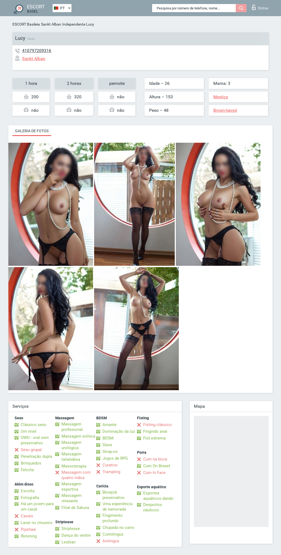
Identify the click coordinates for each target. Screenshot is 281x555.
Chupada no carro (118, 527)
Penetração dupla (36, 456)
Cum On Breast (156, 465)
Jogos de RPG (115, 458)
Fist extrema (154, 438)
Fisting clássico (157, 424)
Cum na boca (155, 459)
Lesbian (68, 542)
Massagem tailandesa (71, 457)
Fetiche (27, 469)
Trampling (111, 471)
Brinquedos (31, 463)
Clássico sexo (33, 424)
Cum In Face (154, 472)
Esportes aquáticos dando (158, 496)
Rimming (29, 536)
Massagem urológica (71, 445)
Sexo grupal (31, 449)
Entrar (260, 7)
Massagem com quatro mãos (76, 475)
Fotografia (30, 497)
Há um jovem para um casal (37, 506)
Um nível (28, 431)
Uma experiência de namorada (117, 506)
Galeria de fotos (32, 131)
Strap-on (110, 451)
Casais (27, 516)
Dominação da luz (118, 431)
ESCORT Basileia (26, 24)
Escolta (28, 490)
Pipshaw (28, 529)
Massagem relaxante (71, 498)
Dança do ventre (76, 535)
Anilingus (110, 541)
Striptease (70, 528)
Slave (107, 444)
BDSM (108, 438)
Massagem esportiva (71, 486)
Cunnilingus (113, 534)
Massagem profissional (72, 427)
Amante (109, 424)
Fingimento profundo (112, 518)
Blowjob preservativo (113, 495)
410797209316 (36, 50)
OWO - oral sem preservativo (35, 440)
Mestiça (220, 97)
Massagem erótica (78, 436)
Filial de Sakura (75, 507)
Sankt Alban (51, 24)
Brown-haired (225, 110)
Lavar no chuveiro (37, 522)
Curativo (110, 465)
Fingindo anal (155, 431)
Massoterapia (73, 466)
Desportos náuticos (152, 507)
